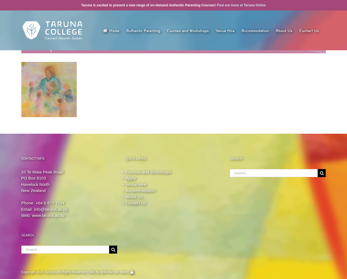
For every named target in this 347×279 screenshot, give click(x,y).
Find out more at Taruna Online (241, 5)
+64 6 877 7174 (50, 203)
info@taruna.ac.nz (51, 209)
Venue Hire (135, 184)
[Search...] (65, 250)
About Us (134, 196)
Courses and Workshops (148, 172)
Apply (130, 178)
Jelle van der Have (114, 272)
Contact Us (135, 203)
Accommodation (140, 190)
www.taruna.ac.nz (48, 215)
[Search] (113, 250)
